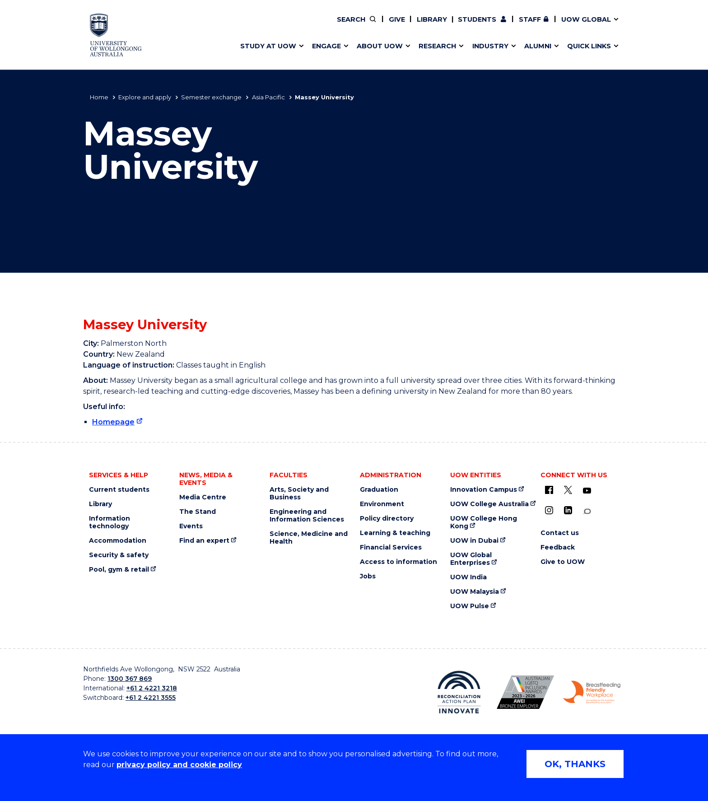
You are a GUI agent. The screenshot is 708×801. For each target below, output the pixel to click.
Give (397, 19)
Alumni (246, 26)
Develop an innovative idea (282, 26)
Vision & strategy (384, 26)
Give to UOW (562, 562)
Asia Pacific (268, 97)
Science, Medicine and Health (309, 537)
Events (191, 526)
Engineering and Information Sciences (307, 515)
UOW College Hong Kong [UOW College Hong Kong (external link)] (483, 522)
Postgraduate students (545, 26)
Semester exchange (211, 97)
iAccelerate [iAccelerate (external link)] (546, 26)
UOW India (468, 577)
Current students (119, 490)
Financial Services (391, 547)
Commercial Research (537, 26)
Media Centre (202, 497)
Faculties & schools (268, 26)
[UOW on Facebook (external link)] (549, 489)
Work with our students (413, 26)
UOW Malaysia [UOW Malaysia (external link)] (474, 592)
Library (432, 19)
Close (632, 24)
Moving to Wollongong (404, 26)
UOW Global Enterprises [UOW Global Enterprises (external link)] (471, 559)
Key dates (252, 26)
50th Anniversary (538, 26)
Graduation (379, 490)
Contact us (566, 26)
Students (477, 19)
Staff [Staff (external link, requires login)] (530, 19)
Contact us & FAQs (543, 26)
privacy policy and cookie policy (179, 764)
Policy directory (387, 518)
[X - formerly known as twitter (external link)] (568, 489)
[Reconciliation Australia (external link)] (459, 692)
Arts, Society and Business (299, 493)
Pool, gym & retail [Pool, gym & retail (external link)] (119, 569)
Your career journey (398, 26)
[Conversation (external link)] (587, 511)
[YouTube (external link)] (587, 490)
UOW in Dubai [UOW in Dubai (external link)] (474, 541)
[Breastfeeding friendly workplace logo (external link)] (591, 692)
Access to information (398, 562)
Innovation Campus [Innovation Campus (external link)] (483, 490)
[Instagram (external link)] (549, 510)
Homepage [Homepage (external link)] (113, 422)
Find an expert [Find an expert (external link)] (413, 26)
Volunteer (412, 26)
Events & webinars (267, 26)
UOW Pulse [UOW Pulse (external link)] (469, 606)
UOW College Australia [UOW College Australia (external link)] (489, 504)
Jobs (368, 576)
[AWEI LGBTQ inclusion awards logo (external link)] (525, 692)
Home (99, 97)
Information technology (109, 522)
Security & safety (119, 555)
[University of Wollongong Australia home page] (116, 35)
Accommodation (117, 541)
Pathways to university (275, 26)
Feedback (557, 547)
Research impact (264, 26)
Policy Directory (406, 26)
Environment (382, 504)
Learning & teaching (395, 533)
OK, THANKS (575, 764)
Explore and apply (144, 97)
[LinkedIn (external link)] (568, 510)
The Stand (197, 512)
